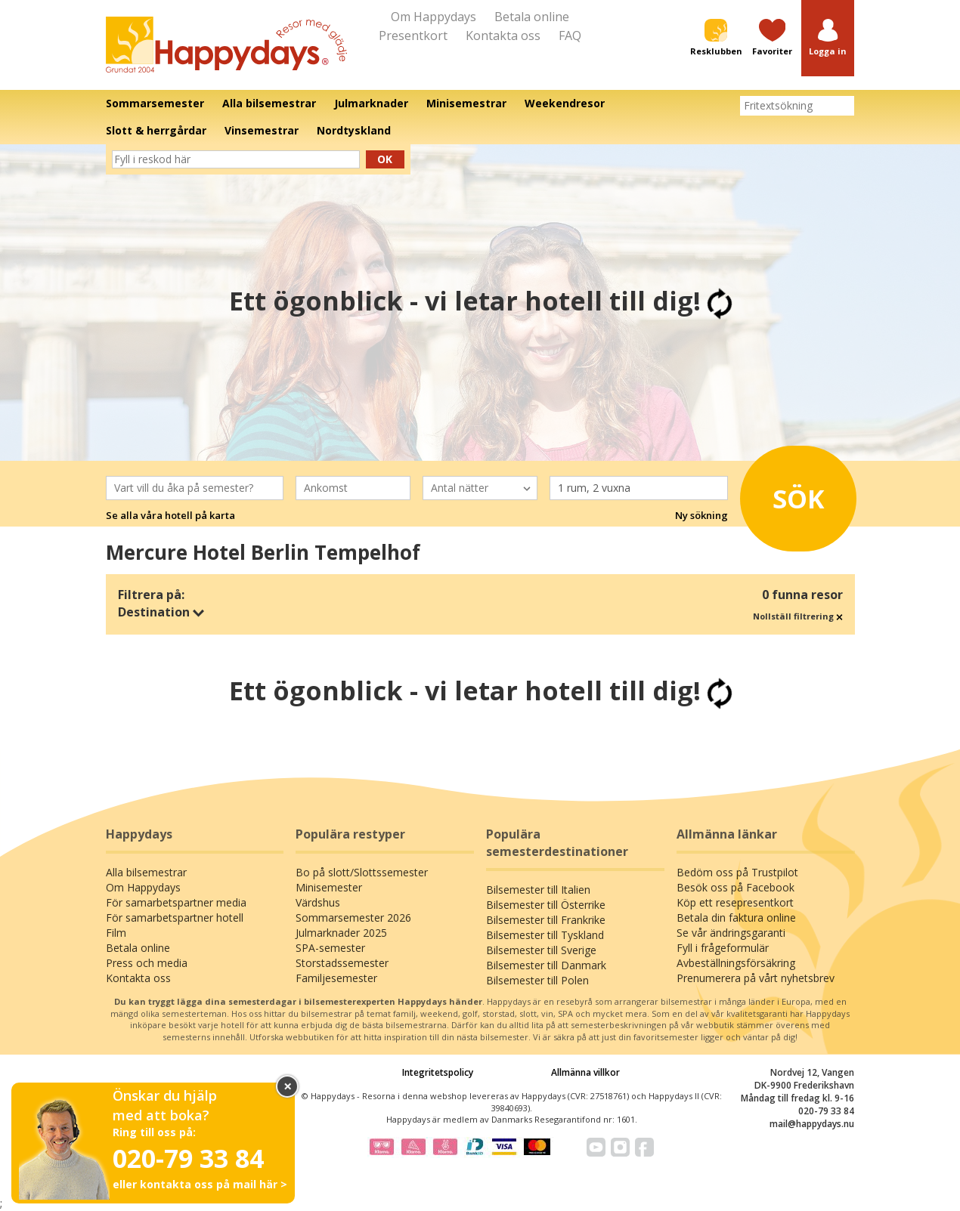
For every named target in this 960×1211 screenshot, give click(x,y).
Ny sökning (701, 515)
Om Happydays (433, 16)
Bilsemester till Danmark (546, 965)
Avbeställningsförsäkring (736, 963)
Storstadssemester (342, 963)
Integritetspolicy (437, 1072)
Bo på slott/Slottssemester (362, 872)
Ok (384, 159)
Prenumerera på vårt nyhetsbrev (756, 978)
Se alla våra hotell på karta (170, 515)
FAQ (570, 35)
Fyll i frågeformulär (723, 948)
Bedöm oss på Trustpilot (737, 872)
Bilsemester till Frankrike (545, 920)
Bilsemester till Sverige (541, 950)
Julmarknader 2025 (341, 932)
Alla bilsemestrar (146, 872)
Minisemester (329, 887)
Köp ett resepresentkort (735, 902)
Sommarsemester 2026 (353, 917)
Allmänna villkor (585, 1072)
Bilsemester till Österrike (545, 904)
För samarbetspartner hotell (174, 917)
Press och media (146, 963)
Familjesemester (336, 978)
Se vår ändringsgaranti (731, 932)
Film (116, 932)
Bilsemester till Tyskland (545, 935)
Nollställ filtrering (798, 616)
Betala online (531, 16)
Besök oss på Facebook (735, 887)
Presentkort (413, 35)
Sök (792, 494)
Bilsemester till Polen (537, 980)
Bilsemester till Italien (538, 889)
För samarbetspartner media (176, 902)
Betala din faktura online (736, 917)
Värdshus (318, 902)
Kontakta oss (503, 35)
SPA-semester (330, 948)
